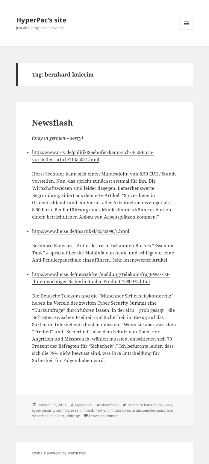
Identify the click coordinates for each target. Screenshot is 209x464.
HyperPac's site (41, 19)
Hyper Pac (83, 404)
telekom (57, 415)
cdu (161, 404)
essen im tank (82, 410)
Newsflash (52, 122)
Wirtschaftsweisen (52, 188)
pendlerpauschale (158, 410)
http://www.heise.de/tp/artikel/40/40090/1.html (80, 231)
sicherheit (40, 415)
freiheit (101, 410)
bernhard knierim (142, 404)
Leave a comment (104, 415)
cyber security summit (50, 410)
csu (169, 404)
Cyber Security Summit (121, 303)
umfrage (73, 415)
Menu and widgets (187, 29)
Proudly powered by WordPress (59, 453)
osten (136, 410)
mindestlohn (119, 410)
